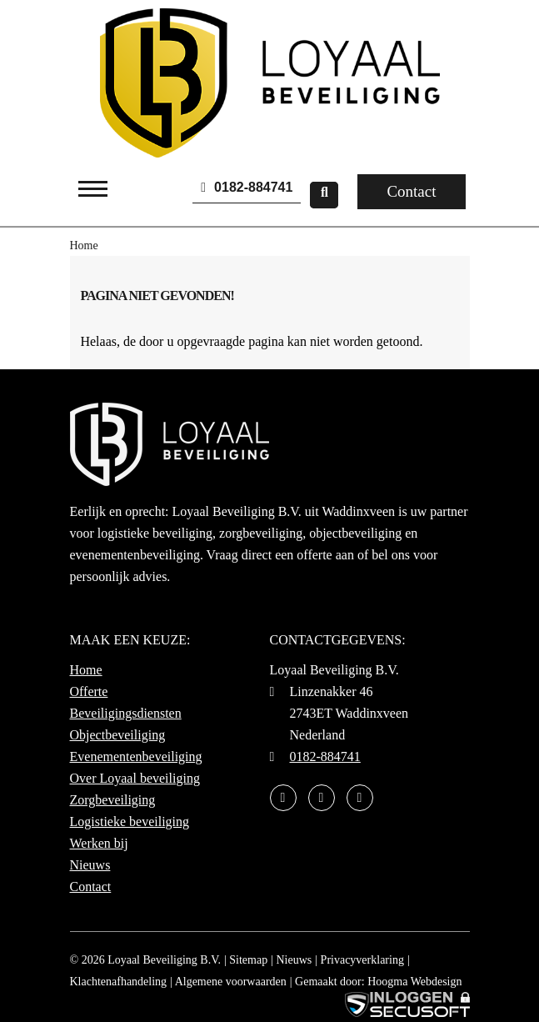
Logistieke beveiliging (130, 821)
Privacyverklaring (362, 960)
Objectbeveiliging (118, 735)
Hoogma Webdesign (414, 981)
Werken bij (99, 843)
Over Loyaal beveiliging (135, 778)
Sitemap (248, 960)
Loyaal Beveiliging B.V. (164, 960)
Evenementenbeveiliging (136, 756)
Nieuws (90, 865)
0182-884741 (246, 187)
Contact (411, 191)
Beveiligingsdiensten (126, 713)
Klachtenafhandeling (118, 981)
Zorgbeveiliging (113, 800)
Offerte (89, 691)
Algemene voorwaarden (231, 981)
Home (86, 670)
